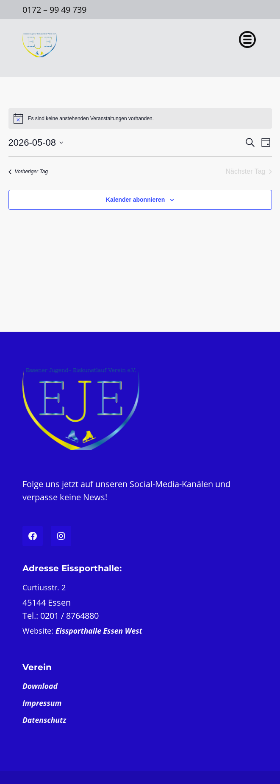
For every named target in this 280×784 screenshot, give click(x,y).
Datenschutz (44, 720)
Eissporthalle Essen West (98, 631)
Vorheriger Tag (28, 172)
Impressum (41, 703)
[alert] (140, 118)
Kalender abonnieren (135, 199)
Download (40, 686)
